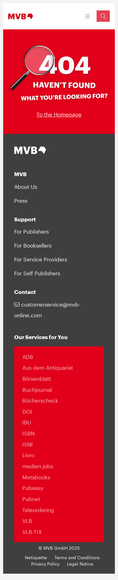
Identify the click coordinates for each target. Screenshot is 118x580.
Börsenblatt (36, 378)
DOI (27, 411)
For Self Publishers (37, 273)
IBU (26, 422)
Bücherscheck (40, 400)
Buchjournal (37, 389)
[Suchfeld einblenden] (103, 15)
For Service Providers (40, 259)
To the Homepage (59, 114)
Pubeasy (32, 488)
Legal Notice (80, 563)
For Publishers (31, 231)
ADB (27, 357)
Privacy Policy (45, 563)
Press (20, 200)
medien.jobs (37, 466)
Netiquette (36, 557)
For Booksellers (33, 245)
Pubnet (31, 499)
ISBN (28, 433)
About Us (25, 186)
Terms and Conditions (77, 557)
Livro (28, 455)
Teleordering (38, 510)
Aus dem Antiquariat (47, 367)
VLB (27, 520)
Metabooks (36, 477)
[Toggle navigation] (88, 16)
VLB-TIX (32, 532)
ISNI (27, 444)
